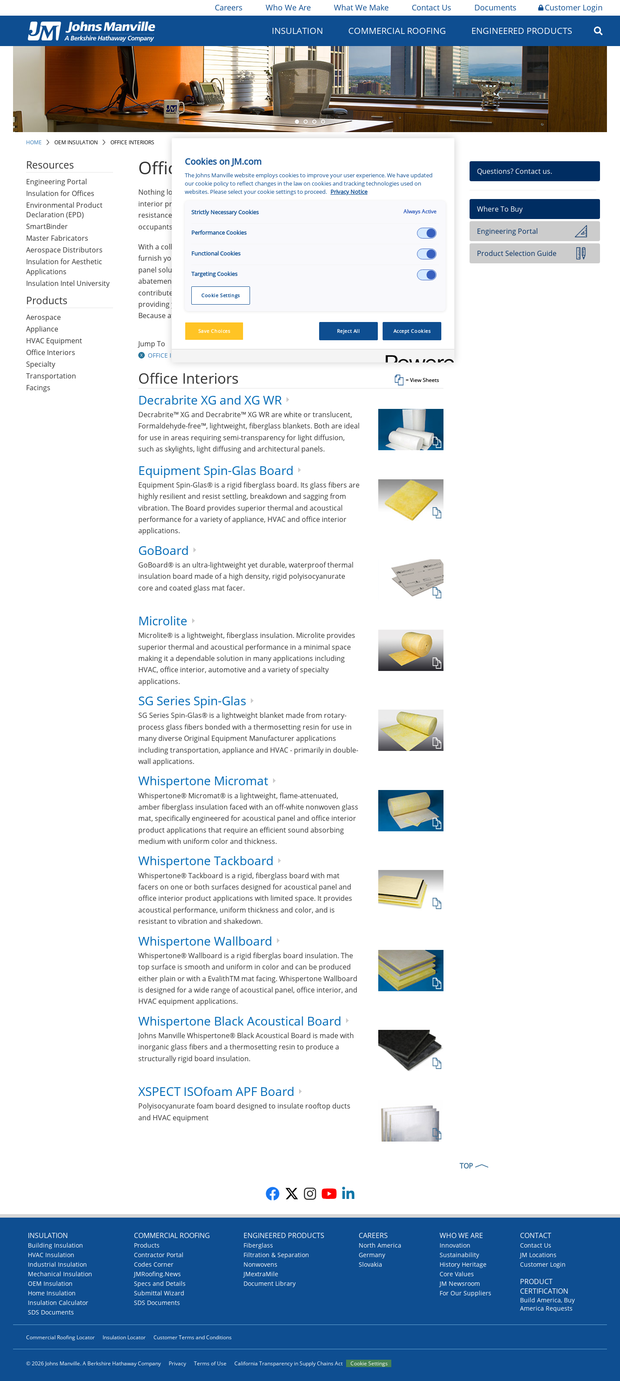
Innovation (455, 1245)
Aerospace (43, 317)
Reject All (348, 331)
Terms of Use (210, 1363)
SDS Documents (51, 1312)
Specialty (40, 364)
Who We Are (287, 7)
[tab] (290, 381)
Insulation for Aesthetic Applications (64, 266)
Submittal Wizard (159, 1293)
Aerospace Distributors (64, 250)
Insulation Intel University (68, 283)
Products (147, 1245)
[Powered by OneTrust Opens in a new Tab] (417, 357)
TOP (466, 1166)
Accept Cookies (412, 331)
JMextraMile (260, 1274)
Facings (38, 387)
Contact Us (430, 7)
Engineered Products (521, 31)
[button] (142, 355)
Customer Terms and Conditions (192, 1337)
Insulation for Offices (60, 193)
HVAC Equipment (54, 340)
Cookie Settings (369, 1363)
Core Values (457, 1274)
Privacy (177, 1363)
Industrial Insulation (57, 1264)
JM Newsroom (460, 1283)
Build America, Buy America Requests (547, 1304)
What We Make (361, 7)
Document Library (269, 1283)
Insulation (297, 31)
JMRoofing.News (157, 1274)
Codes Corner (153, 1264)
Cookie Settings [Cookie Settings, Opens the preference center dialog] (220, 295)
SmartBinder (47, 226)
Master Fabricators (57, 238)
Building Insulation (55, 1245)
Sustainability (459, 1255)
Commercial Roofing (397, 31)
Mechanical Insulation (60, 1274)
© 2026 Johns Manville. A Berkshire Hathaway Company (93, 1363)
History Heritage (463, 1264)
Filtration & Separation (276, 1255)
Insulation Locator (124, 1337)
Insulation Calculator (58, 1302)
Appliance (42, 329)
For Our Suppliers (465, 1293)
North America (380, 1245)
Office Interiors (132, 142)
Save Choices (214, 331)
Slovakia (370, 1264)
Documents (495, 7)
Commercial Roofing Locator (60, 1337)
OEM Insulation (76, 142)
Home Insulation (52, 1293)
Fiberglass (258, 1245)
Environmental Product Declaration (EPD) (64, 210)
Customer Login (570, 7)
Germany (372, 1255)
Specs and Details (160, 1283)
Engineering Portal (56, 181)
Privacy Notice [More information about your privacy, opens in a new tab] (348, 192)
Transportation (51, 376)
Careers (228, 7)
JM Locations (538, 1255)
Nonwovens (260, 1264)
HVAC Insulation (51, 1255)
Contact (535, 1235)
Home (34, 142)
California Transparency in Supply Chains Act (288, 1363)
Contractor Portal (158, 1255)
